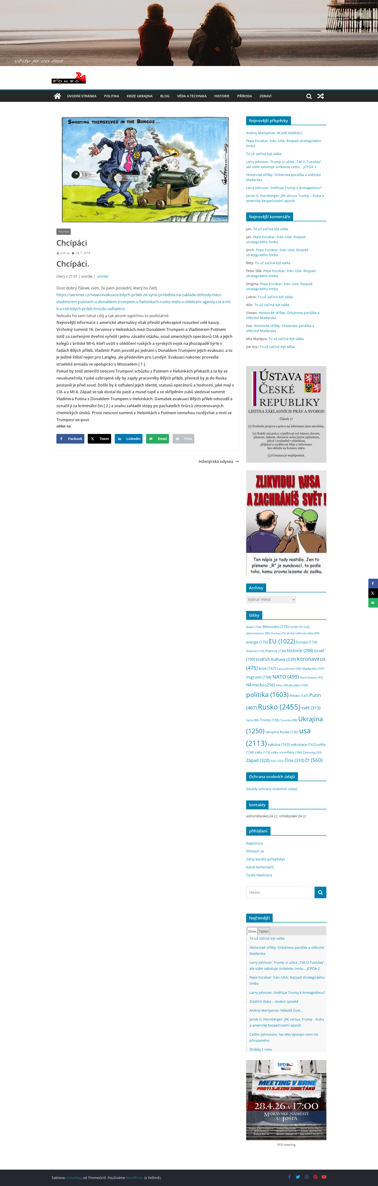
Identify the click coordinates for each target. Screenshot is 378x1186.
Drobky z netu (261, 1049)
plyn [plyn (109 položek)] (301, 685)
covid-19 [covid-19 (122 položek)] (300, 627)
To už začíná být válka (263, 153)
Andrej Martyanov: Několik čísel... (276, 1010)
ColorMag (74, 1177)
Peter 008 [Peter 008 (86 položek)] (284, 685)
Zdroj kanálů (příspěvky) (265, 859)
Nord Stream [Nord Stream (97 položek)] (311, 677)
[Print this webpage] (183, 439)
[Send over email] (157, 439)
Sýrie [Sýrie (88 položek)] (252, 720)
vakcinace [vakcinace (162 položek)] (303, 744)
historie (222, 96)
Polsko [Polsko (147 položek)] (299, 695)
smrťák (102, 276)
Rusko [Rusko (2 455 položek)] (279, 707)
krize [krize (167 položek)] (267, 668)
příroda (244, 96)
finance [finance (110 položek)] (255, 651)
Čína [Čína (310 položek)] (294, 760)
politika (111, 96)
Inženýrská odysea (219, 461)
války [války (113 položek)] (262, 752)
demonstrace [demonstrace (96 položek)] (258, 633)
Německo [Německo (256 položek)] (260, 685)
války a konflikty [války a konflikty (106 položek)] (286, 752)
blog (164, 96)
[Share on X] (99, 439)
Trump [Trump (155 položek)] (269, 720)
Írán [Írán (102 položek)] (277, 761)
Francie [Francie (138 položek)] (275, 651)
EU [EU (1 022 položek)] (282, 641)
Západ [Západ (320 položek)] (258, 760)
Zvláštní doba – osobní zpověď (274, 1001)
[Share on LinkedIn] (129, 439)
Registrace (254, 843)
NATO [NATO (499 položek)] (285, 676)
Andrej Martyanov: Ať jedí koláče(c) (274, 133)
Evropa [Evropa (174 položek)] (306, 642)
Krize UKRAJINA (140, 96)
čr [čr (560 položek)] (314, 759)
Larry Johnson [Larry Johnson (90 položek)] (289, 668)
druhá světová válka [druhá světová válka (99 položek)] (303, 633)
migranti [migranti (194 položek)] (258, 677)
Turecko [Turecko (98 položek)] (288, 720)
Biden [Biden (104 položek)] (254, 627)
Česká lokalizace (259, 875)
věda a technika (192, 96)
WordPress (134, 1177)
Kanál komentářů (260, 867)
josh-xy (65, 253)
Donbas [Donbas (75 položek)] (278, 633)
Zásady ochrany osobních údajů (271, 788)
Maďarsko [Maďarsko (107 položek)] (313, 669)
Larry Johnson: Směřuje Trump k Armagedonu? (284, 187)
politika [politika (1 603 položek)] (267, 694)
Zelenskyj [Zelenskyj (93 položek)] (312, 752)
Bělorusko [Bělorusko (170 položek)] (276, 626)
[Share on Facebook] (70, 439)
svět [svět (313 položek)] (310, 708)
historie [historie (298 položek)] (300, 650)
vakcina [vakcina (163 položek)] (279, 744)
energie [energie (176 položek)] (257, 642)
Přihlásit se (255, 851)
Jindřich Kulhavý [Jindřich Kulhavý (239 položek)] (276, 659)
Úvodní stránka (81, 96)
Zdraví (265, 96)
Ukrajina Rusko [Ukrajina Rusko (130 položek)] (281, 732)
